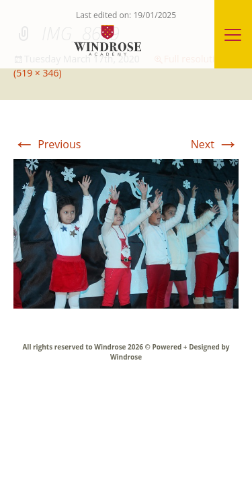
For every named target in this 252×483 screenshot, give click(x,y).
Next (215, 144)
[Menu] (233, 34)
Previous (47, 144)
